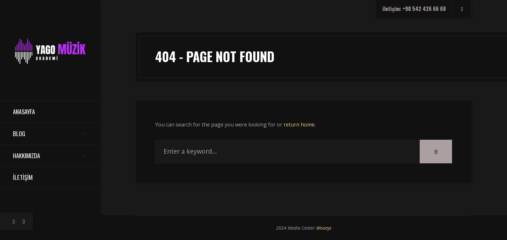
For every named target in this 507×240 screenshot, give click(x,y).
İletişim (23, 177)
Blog (19, 133)
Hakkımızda (26, 155)
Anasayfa (24, 111)
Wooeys (323, 228)
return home (299, 124)
